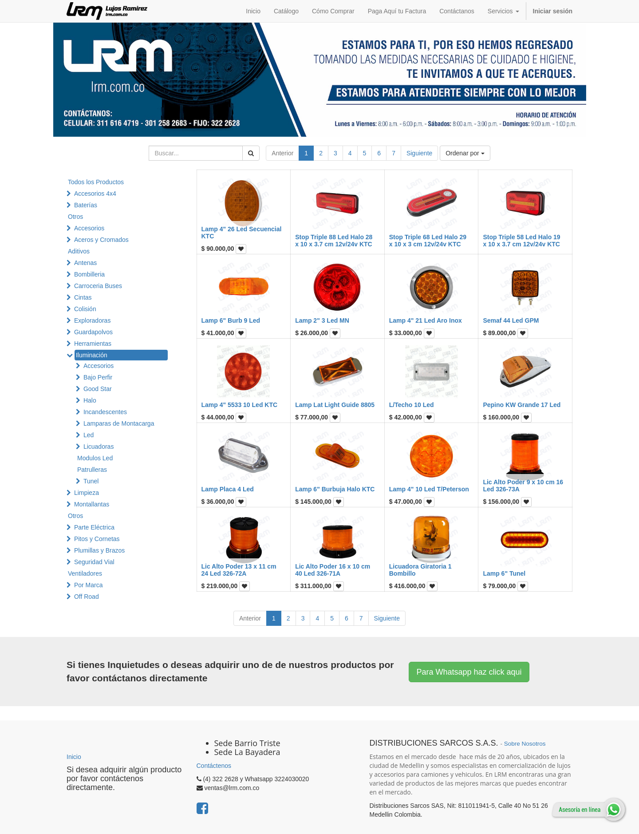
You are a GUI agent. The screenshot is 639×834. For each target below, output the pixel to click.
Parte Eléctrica (94, 527)
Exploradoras (92, 320)
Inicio (74, 756)
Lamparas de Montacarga (118, 423)
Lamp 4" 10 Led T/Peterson (429, 489)
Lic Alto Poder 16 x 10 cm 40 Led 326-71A (332, 570)
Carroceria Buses (98, 285)
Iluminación (91, 355)
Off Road (86, 596)
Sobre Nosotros (525, 743)
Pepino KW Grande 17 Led (521, 404)
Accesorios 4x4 (95, 193)
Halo (89, 400)
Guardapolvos (93, 332)
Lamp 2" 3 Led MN (322, 320)
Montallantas (91, 504)
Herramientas (92, 343)
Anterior (282, 153)
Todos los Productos (96, 182)
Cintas (83, 297)
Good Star (97, 388)
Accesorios (89, 228)
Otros (75, 216)
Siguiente (419, 153)
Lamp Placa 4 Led (227, 489)
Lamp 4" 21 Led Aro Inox (425, 320)
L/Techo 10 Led (411, 404)
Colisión (85, 308)
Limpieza (86, 492)
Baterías (85, 205)
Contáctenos (214, 765)
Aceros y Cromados (101, 239)
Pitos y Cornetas (97, 538)
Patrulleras (92, 469)
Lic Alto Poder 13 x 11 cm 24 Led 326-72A (238, 570)
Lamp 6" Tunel (504, 573)
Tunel (91, 481)
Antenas (85, 262)
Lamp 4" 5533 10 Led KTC (239, 404)
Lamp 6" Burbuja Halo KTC (335, 489)
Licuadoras (98, 446)
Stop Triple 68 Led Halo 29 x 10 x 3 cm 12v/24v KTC (427, 240)
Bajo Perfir (97, 377)
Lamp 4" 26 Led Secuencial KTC (241, 232)
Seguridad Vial (94, 561)
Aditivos (79, 251)
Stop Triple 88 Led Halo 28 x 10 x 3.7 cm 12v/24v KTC (333, 240)
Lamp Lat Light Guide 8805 (335, 404)
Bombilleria (89, 274)
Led (88, 435)
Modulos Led (95, 458)
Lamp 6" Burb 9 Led (230, 320)
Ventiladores (85, 573)
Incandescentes (105, 411)
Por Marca (88, 585)
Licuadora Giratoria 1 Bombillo (420, 570)
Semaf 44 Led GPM (511, 320)
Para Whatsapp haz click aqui (468, 672)
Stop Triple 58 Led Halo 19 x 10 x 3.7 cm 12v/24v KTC (521, 240)
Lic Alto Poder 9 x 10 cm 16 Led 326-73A (523, 485)
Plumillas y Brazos (99, 550)
